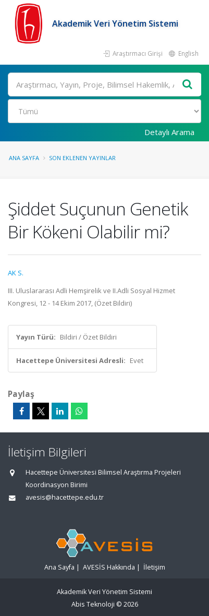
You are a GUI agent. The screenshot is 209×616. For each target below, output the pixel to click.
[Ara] (104, 84)
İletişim (154, 567)
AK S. (15, 272)
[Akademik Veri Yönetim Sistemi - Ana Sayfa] (30, 23)
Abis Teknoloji (93, 604)
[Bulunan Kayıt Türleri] (104, 111)
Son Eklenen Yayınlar (82, 158)
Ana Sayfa (24, 158)
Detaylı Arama (169, 132)
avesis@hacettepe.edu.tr (65, 497)
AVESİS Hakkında (109, 567)
